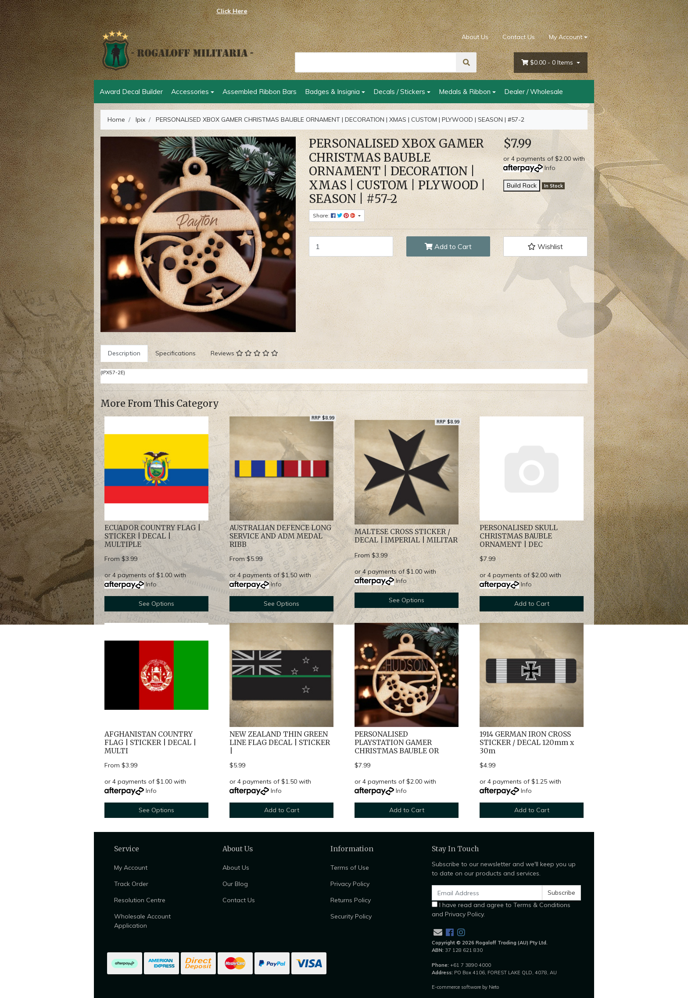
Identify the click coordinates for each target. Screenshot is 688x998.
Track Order (131, 884)
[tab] (124, 353)
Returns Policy (350, 900)
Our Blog (235, 884)
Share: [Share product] (335, 215)
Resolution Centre (139, 900)
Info (550, 168)
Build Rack (522, 185)
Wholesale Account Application (142, 920)
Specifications (175, 353)
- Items (548, 62)
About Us (475, 37)
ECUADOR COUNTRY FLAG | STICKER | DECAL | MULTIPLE (152, 536)
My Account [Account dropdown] (565, 37)
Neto (494, 987)
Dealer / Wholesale (533, 91)
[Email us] (438, 932)
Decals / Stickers (399, 91)
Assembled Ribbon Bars (259, 91)
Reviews (244, 353)
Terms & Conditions (541, 905)
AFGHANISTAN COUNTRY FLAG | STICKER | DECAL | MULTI (150, 742)
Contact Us (518, 37)
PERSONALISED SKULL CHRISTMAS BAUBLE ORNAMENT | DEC (519, 536)
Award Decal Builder (131, 91)
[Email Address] (487, 892)
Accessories (190, 91)
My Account (130, 867)
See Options (156, 603)
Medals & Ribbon (465, 91)
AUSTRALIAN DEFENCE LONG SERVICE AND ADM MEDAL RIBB (280, 536)
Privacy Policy (349, 884)
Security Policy (351, 916)
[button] (545, 246)
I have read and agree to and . (501, 909)
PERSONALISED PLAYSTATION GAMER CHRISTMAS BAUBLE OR (397, 742)
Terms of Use (349, 867)
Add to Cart (448, 246)
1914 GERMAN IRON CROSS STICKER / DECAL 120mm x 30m (527, 742)
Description (124, 353)
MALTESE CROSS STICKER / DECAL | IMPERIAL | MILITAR (406, 536)
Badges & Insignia (332, 91)
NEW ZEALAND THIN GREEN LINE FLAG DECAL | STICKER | (279, 742)
